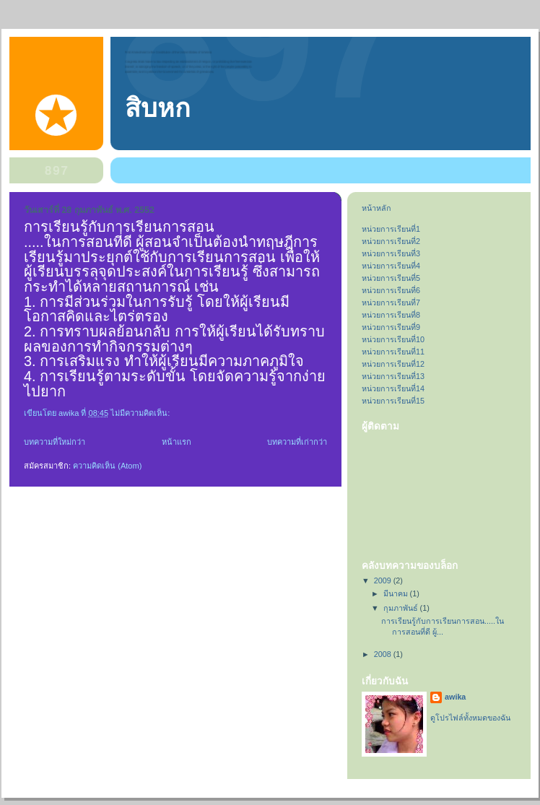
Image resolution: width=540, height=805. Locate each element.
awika (455, 696)
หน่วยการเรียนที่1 (391, 229)
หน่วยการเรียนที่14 (393, 388)
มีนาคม (396, 593)
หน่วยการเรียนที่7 (391, 302)
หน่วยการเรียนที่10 (393, 339)
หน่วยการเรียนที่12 (393, 364)
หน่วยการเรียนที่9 (391, 327)
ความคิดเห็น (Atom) (107, 465)
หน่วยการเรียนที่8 (391, 314)
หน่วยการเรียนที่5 (391, 278)
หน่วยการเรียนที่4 (391, 265)
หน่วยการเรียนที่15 (393, 400)
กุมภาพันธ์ (401, 608)
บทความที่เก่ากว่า (297, 442)
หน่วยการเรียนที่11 (393, 351)
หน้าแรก (176, 442)
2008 (383, 654)
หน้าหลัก (376, 208)
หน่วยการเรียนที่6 (391, 290)
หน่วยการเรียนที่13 (393, 376)
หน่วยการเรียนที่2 (391, 241)
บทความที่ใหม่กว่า (54, 442)
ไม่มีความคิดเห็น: (141, 413)
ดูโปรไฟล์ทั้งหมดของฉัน (470, 717)
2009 (383, 580)
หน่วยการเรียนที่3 (391, 253)
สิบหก (158, 108)
